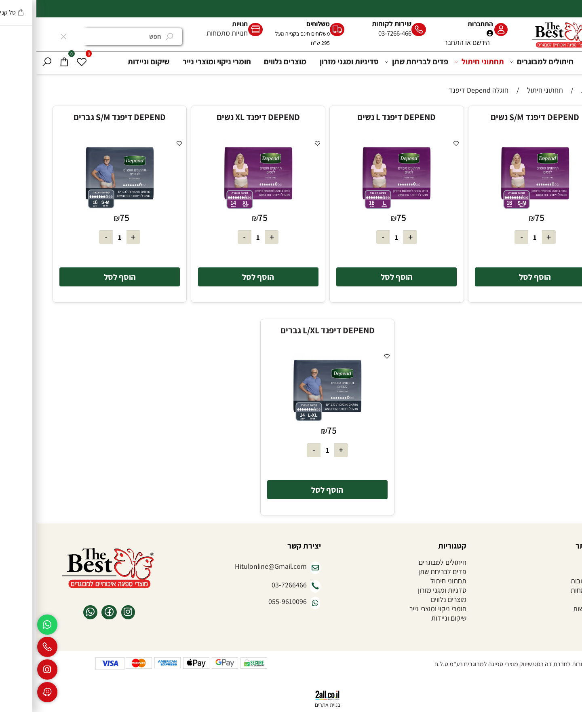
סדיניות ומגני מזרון (312, 61)
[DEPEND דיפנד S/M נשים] (498, 208)
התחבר (417, 42)
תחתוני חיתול (444, 62)
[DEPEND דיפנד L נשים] (360, 208)
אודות (568, 571)
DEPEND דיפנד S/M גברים (83, 117)
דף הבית (563, 61)
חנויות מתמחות (190, 33)
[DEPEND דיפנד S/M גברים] (83, 208)
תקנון (568, 599)
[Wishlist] (45, 62)
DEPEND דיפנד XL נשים (222, 117)
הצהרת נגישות (556, 608)
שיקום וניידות (112, 61)
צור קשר (565, 618)
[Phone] (10, 646)
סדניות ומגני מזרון (406, 590)
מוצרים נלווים (249, 61)
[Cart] (27, 62)
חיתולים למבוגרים (506, 62)
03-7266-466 (358, 33)
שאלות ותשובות (555, 580)
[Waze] (10, 692)
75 (503, 217)
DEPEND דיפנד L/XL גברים (291, 330)
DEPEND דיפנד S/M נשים (498, 117)
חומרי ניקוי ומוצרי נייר (180, 61)
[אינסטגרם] (10, 669)
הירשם (444, 42)
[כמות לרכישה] (499, 237)
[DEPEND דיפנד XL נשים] (221, 208)
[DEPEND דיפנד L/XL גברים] (291, 421)
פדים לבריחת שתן (381, 62)
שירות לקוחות (355, 23)
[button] (499, 276)
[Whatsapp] (10, 624)
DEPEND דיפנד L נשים (360, 117)
